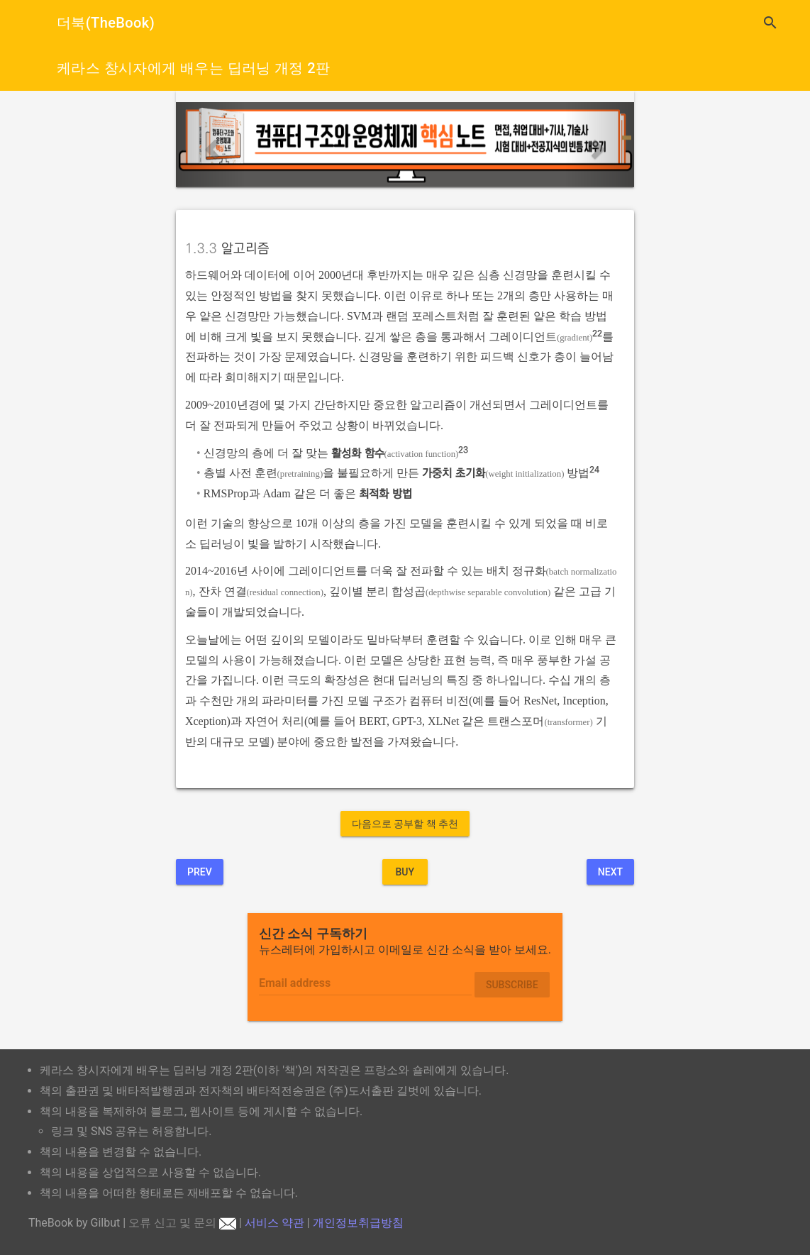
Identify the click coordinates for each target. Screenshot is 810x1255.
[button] (210, 144)
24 (594, 470)
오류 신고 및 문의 (182, 1222)
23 (463, 450)
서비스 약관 (274, 1222)
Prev (199, 872)
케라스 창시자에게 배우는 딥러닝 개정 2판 (193, 68)
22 (597, 333)
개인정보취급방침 (358, 1222)
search (770, 22)
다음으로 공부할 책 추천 (405, 823)
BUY (404, 872)
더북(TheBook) (106, 22)
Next (610, 872)
